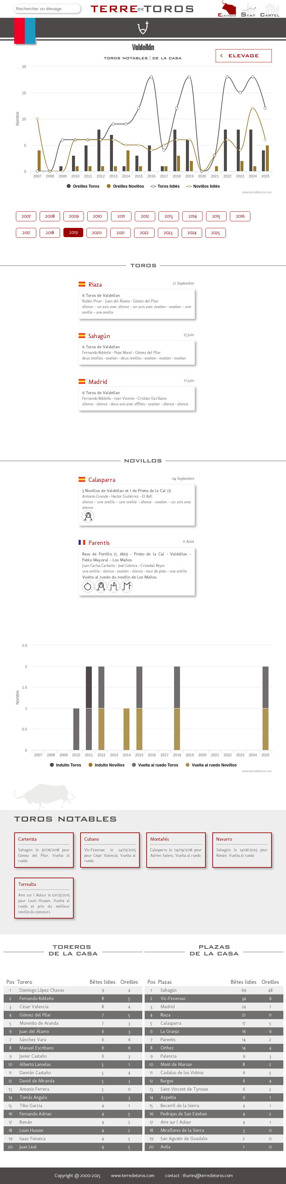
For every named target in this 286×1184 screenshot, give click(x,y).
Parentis (99, 542)
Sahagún (99, 336)
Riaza (95, 284)
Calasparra (102, 479)
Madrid (98, 382)
